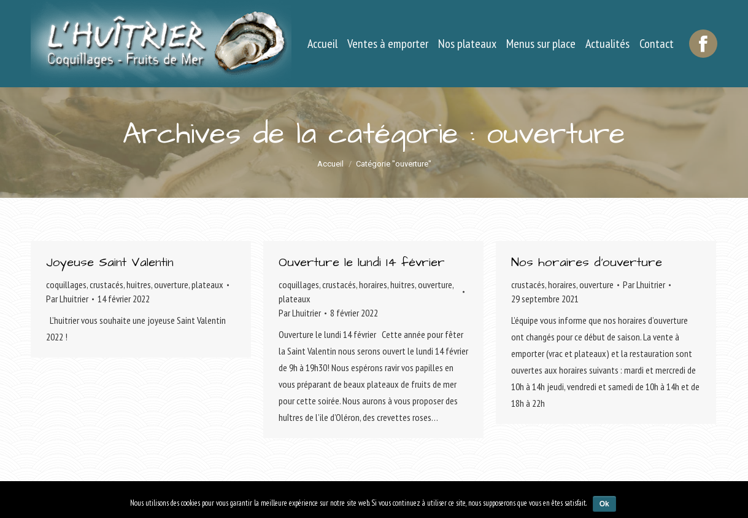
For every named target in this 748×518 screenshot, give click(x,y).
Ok (604, 504)
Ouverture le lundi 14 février (362, 262)
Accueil (330, 163)
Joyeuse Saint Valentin (110, 262)
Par (67, 298)
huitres (138, 284)
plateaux (207, 284)
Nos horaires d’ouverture (586, 262)
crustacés (106, 284)
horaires (373, 284)
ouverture (171, 284)
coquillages (66, 284)
